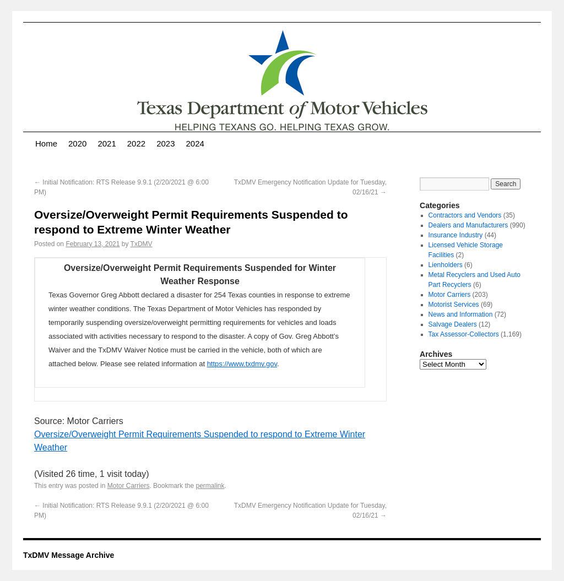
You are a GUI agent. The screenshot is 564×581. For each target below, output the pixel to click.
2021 (106, 143)
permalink (210, 486)
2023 (165, 143)
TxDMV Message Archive (68, 555)
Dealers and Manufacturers (468, 225)
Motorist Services (454, 304)
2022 (136, 143)
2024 (195, 143)
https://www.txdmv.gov (242, 364)
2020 (77, 143)
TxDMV (142, 244)
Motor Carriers (128, 486)
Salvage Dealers (453, 324)
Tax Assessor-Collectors (464, 334)
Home (46, 143)
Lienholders (446, 265)
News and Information (461, 314)
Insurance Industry (456, 235)
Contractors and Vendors (465, 215)
